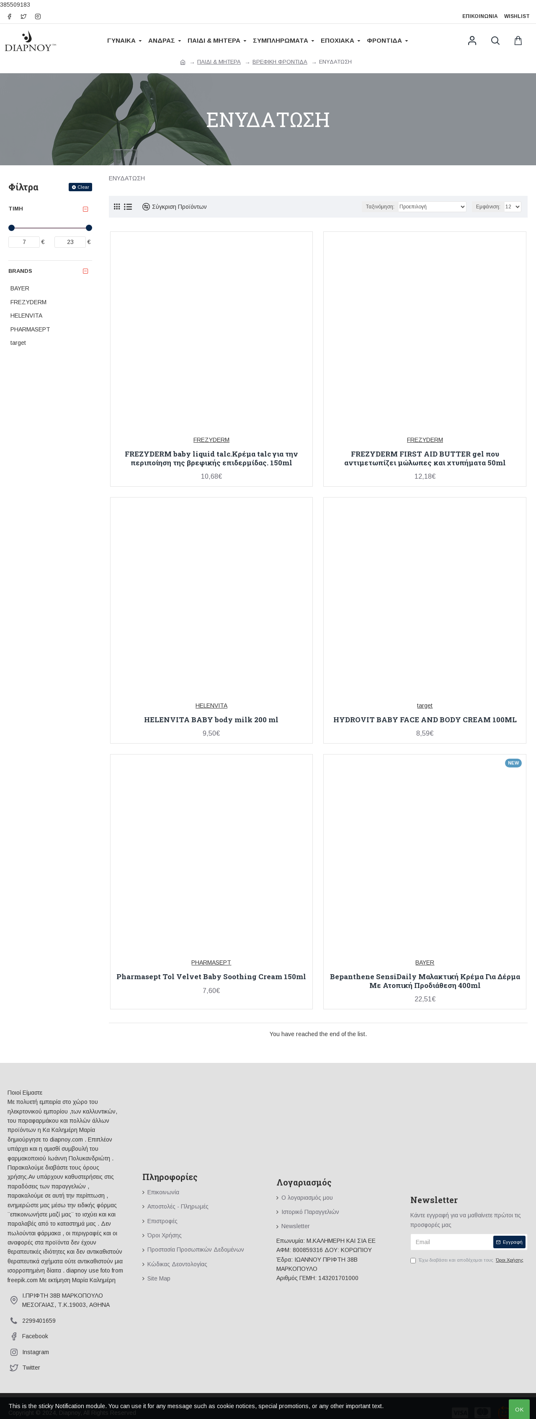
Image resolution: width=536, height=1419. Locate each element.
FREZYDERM (211, 439)
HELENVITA (211, 705)
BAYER (424, 962)
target (425, 705)
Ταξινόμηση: (380, 207)
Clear (83, 187)
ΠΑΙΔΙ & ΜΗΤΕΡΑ (219, 62)
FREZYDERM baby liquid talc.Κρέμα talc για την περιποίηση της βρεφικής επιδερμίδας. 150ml (211, 458)
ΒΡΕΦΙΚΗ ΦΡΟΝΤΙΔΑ (280, 62)
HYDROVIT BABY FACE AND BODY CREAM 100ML (425, 720)
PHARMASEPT (211, 962)
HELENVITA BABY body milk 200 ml (211, 720)
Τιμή (15, 208)
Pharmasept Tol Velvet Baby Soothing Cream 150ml (211, 977)
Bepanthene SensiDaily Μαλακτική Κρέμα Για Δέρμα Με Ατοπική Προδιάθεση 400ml (425, 981)
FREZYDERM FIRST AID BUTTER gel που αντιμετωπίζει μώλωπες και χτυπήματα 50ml (425, 458)
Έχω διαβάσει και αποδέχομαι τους (467, 1260)
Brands (20, 271)
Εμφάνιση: (488, 207)
